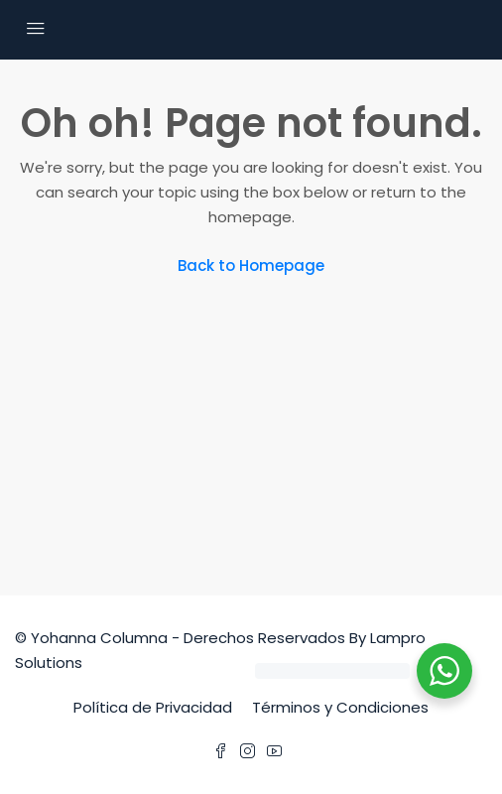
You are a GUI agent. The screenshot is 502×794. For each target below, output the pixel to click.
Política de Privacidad (152, 707)
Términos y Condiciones (340, 707)
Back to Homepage (251, 265)
